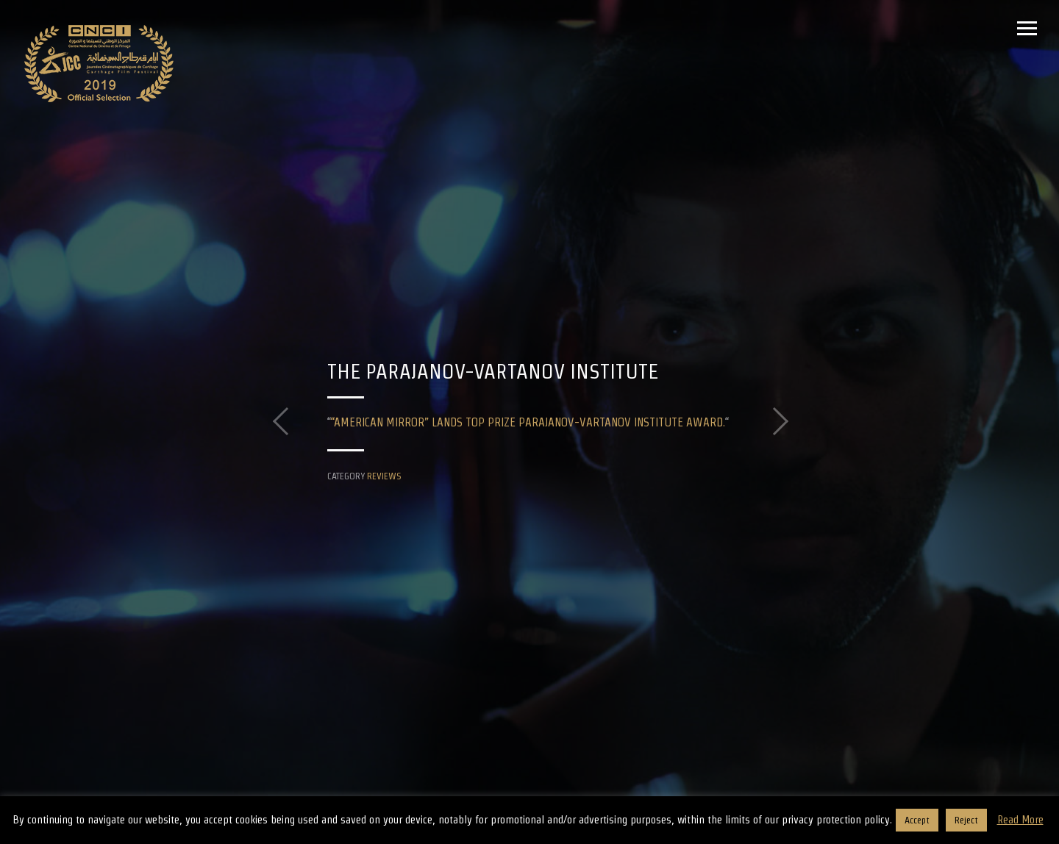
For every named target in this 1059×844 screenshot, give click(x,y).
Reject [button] (966, 820)
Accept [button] (917, 820)
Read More (1020, 819)
